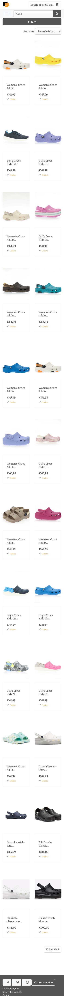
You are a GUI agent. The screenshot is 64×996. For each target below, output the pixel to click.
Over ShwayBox (11, 988)
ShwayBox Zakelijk (12, 992)
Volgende (52, 949)
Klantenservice (43, 982)
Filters (32, 21)
